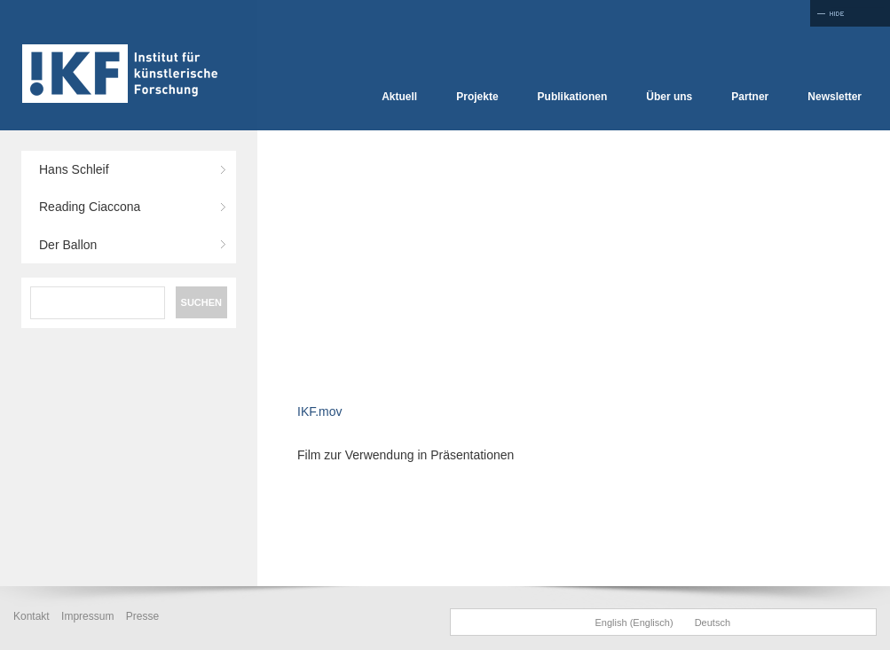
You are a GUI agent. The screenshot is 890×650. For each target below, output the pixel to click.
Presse (142, 616)
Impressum (87, 616)
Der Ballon (68, 245)
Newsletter (834, 96)
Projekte (477, 96)
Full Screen (850, 13)
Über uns (669, 96)
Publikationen (573, 96)
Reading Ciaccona (89, 207)
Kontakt (31, 616)
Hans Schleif (74, 169)
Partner (749, 96)
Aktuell (399, 96)
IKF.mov (320, 411)
